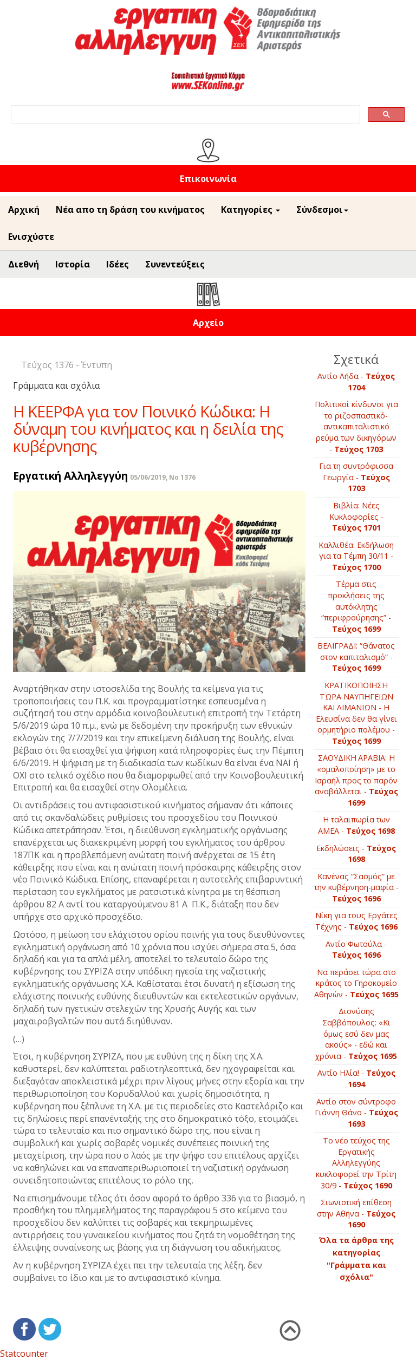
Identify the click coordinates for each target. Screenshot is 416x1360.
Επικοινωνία (208, 179)
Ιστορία (72, 264)
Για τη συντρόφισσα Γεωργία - (356, 477)
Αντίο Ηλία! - (356, 1078)
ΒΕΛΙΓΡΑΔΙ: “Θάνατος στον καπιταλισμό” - (356, 656)
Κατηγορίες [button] (250, 209)
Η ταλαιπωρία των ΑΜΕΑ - (356, 825)
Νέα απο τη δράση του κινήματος (130, 209)
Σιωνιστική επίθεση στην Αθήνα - (356, 1213)
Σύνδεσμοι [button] (322, 209)
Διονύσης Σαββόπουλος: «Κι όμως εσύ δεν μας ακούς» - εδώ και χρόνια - (356, 1033)
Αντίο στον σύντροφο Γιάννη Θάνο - (356, 1112)
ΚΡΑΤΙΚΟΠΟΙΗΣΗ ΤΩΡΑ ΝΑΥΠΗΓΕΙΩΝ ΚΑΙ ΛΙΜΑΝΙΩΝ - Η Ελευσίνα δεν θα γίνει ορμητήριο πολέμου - (356, 713)
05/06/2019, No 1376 (163, 477)
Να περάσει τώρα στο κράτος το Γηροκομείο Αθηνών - (356, 983)
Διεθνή (23, 264)
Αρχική (24, 209)
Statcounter (24, 1353)
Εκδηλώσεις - (356, 854)
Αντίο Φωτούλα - (356, 949)
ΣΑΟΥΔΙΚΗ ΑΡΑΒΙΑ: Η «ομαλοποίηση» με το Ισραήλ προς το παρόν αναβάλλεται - (356, 780)
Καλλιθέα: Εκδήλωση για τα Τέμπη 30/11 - (356, 556)
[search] (184, 114)
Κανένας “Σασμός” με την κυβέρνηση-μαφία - (356, 887)
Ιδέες (117, 264)
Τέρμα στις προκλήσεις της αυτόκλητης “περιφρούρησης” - (356, 606)
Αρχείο (208, 323)
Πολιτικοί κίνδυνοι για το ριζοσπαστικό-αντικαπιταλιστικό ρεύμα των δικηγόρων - (356, 426)
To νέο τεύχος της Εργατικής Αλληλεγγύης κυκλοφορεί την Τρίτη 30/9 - (356, 1162)
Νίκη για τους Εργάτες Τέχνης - (356, 921)
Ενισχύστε (31, 237)
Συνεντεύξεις (175, 264)
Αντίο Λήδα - (356, 382)
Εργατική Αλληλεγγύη (70, 475)
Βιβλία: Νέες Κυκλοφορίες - (356, 516)
